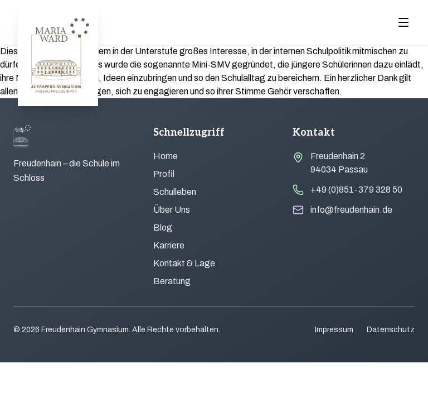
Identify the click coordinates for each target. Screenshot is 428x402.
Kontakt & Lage (184, 263)
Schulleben (174, 192)
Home (165, 156)
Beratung (172, 281)
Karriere (168, 245)
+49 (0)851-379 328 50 (356, 189)
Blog (162, 227)
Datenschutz (391, 330)
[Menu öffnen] (403, 22)
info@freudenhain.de (351, 209)
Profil (163, 174)
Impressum (334, 330)
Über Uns (171, 209)
